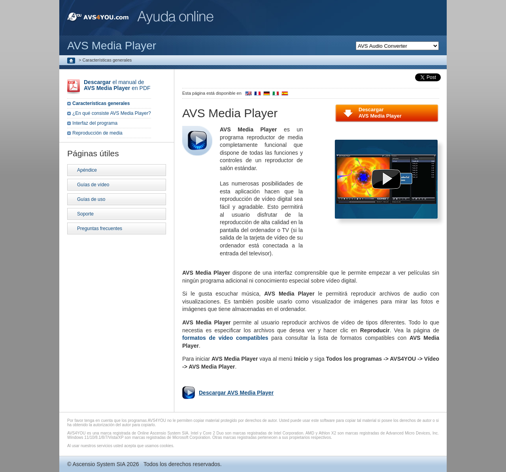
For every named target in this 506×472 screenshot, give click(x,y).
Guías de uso (91, 199)
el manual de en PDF (117, 85)
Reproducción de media (97, 133)
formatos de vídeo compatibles (225, 338)
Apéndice (87, 170)
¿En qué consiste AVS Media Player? (111, 113)
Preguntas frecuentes (99, 228)
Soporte (85, 214)
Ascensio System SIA (98, 464)
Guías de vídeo (93, 184)
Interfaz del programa (94, 123)
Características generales (101, 103)
